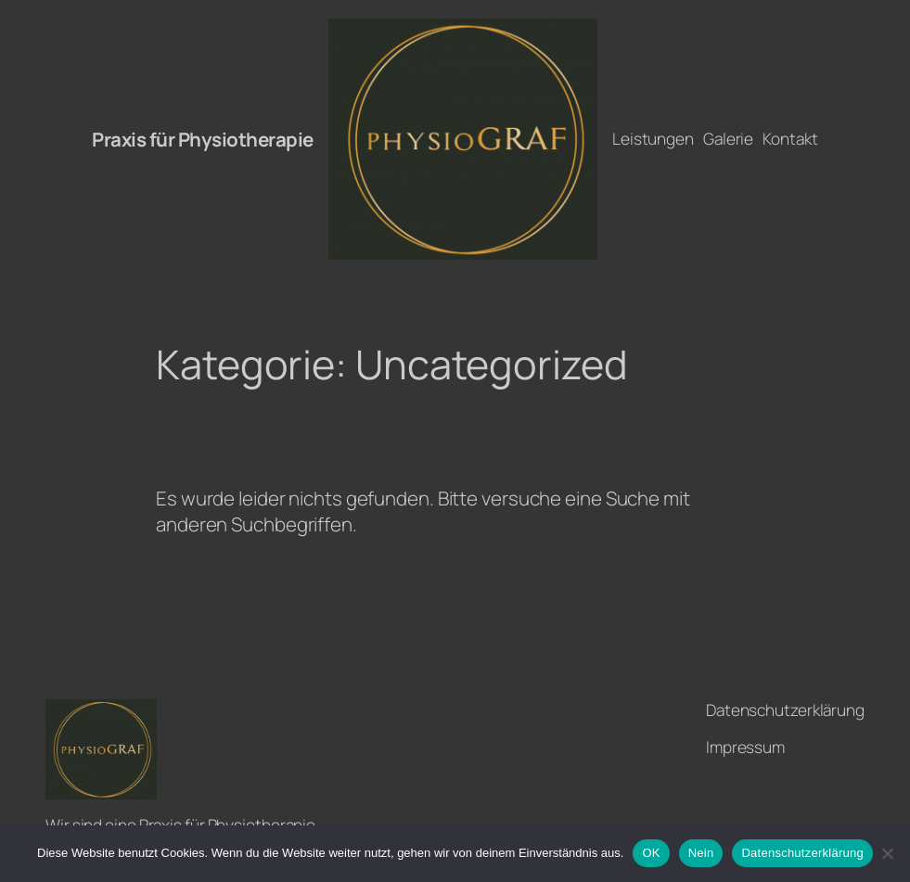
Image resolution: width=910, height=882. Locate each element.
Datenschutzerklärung (802, 853)
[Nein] (887, 853)
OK (651, 853)
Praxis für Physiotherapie (203, 139)
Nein (701, 853)
